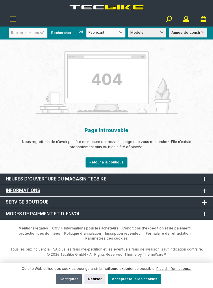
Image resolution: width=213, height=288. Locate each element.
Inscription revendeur (123, 233)
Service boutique (27, 202)
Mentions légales (33, 228)
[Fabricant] (105, 32)
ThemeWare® (154, 254)
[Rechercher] (169, 19)
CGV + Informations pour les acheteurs (85, 228)
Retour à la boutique (106, 162)
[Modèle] (147, 32)
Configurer (69, 279)
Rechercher (61, 33)
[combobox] (42, 33)
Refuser (95, 279)
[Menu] (13, 19)
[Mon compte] (186, 19)
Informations (23, 190)
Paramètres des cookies (106, 238)
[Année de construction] (188, 32)
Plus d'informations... (174, 268)
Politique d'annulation (82, 233)
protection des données (39, 233)
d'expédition (91, 249)
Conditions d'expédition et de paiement (156, 228)
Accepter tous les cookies (134, 279)
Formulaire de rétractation (168, 233)
